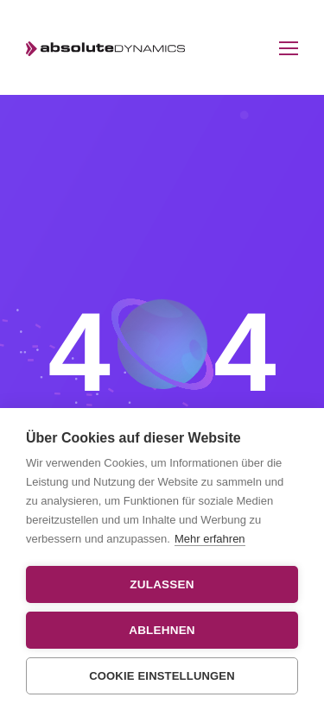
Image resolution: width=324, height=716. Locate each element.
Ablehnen (162, 630)
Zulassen (162, 584)
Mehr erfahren (210, 538)
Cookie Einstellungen (162, 675)
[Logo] (106, 47)
